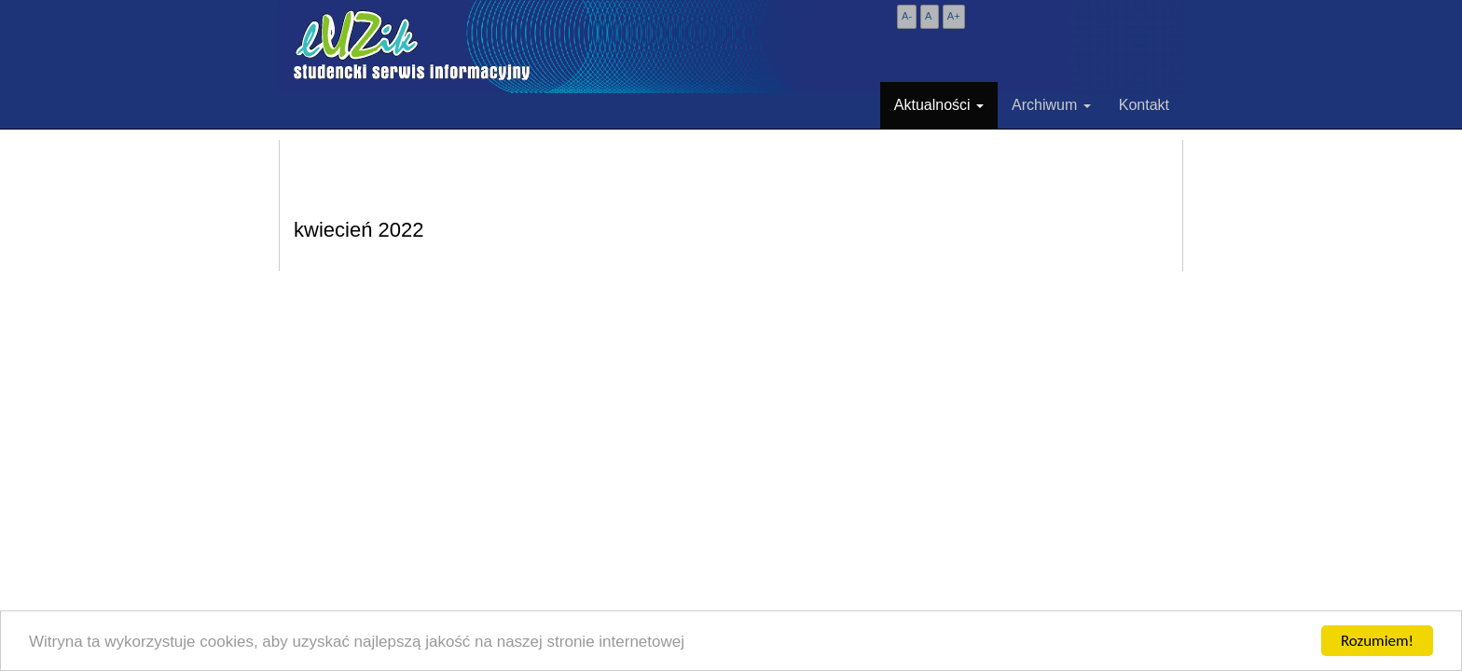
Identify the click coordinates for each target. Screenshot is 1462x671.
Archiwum (1051, 105)
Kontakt (1144, 105)
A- (907, 15)
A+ (953, 15)
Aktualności (939, 105)
